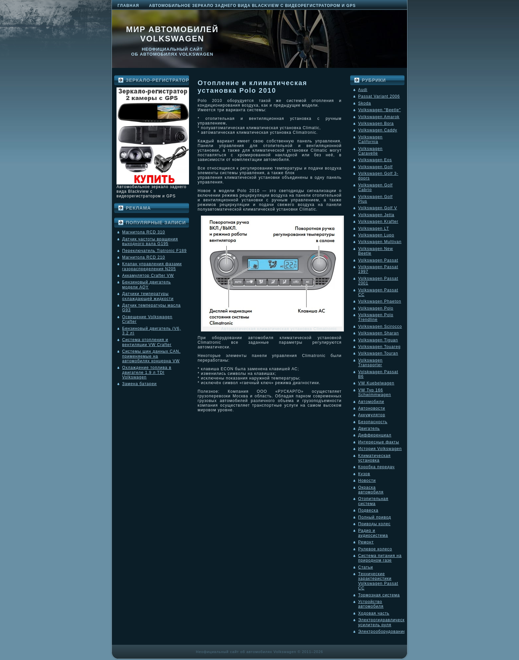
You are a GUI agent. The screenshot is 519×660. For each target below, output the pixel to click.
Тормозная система (379, 595)
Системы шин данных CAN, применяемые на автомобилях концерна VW (151, 356)
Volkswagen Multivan (379, 241)
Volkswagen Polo (375, 308)
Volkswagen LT (373, 228)
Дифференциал (374, 435)
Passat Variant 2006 (379, 96)
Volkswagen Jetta (376, 215)
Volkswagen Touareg (379, 346)
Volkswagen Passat (378, 260)
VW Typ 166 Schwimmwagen (374, 392)
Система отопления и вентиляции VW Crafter (146, 342)
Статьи (365, 567)
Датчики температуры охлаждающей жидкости (147, 296)
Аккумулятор (371, 415)
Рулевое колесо (375, 549)
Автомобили (371, 401)
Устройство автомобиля (371, 604)
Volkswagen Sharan (378, 333)
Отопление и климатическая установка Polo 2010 (252, 86)
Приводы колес (374, 524)
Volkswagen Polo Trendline (375, 317)
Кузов (364, 474)
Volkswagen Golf (375, 167)
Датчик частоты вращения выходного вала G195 (150, 241)
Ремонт (366, 542)
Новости (367, 480)
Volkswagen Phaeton (379, 301)
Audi (362, 89)
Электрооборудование (382, 631)
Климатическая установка (374, 458)
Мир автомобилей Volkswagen (172, 34)
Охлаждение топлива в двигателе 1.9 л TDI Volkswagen (146, 372)
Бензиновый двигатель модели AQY (146, 284)
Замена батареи (139, 383)
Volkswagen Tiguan (378, 340)
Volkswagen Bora (376, 123)
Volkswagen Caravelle (370, 151)
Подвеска (368, 510)
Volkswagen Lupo (376, 235)
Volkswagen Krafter (378, 221)
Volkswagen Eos (375, 160)
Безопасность (373, 422)
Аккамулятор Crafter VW (148, 275)
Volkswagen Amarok (379, 117)
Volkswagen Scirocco (380, 326)
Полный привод (374, 517)
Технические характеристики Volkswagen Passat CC (378, 581)
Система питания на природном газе (379, 558)
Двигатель (369, 428)
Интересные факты (378, 442)
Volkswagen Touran (378, 353)
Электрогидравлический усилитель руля (384, 622)
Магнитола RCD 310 (143, 232)
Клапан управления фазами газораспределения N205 (152, 266)
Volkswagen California (370, 139)
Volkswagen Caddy (377, 130)
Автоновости (371, 408)
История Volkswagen (380, 448)
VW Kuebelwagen (376, 383)
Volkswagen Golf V (377, 208)
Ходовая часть (373, 613)
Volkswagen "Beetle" (379, 110)
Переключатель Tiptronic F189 (154, 250)
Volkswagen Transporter (370, 362)
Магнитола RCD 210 (143, 257)
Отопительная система (373, 501)
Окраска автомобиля (371, 489)
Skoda (364, 103)
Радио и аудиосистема (373, 532)
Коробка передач (376, 467)
